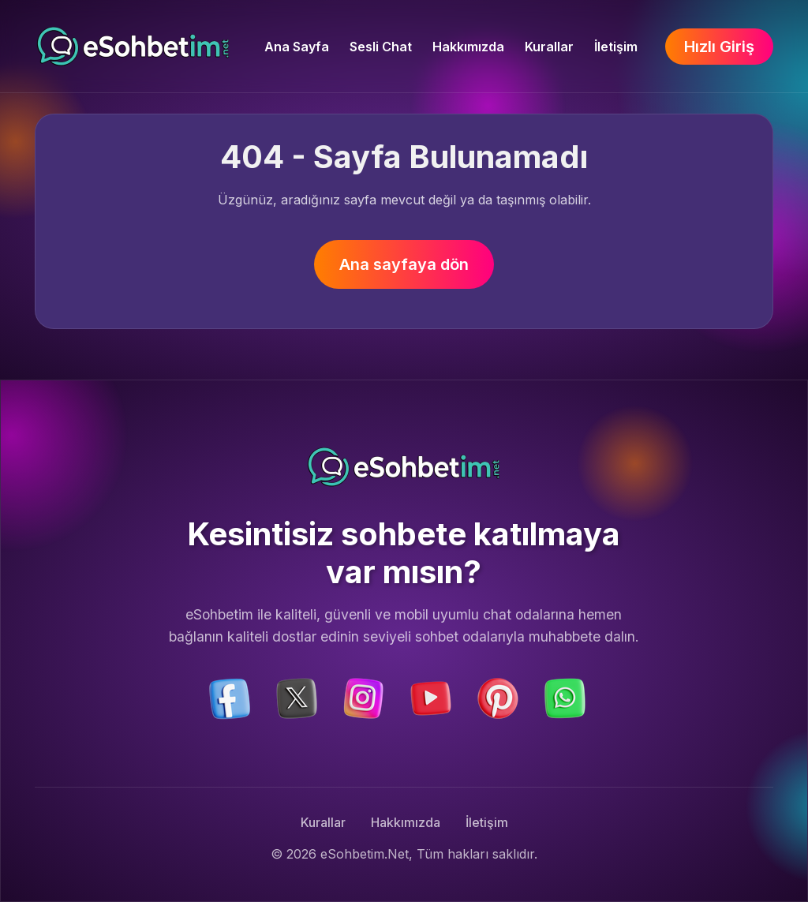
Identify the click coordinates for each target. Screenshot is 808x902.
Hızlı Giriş (719, 46)
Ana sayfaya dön (404, 264)
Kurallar (549, 46)
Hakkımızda (468, 46)
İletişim (616, 46)
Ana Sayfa (296, 46)
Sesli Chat (381, 46)
